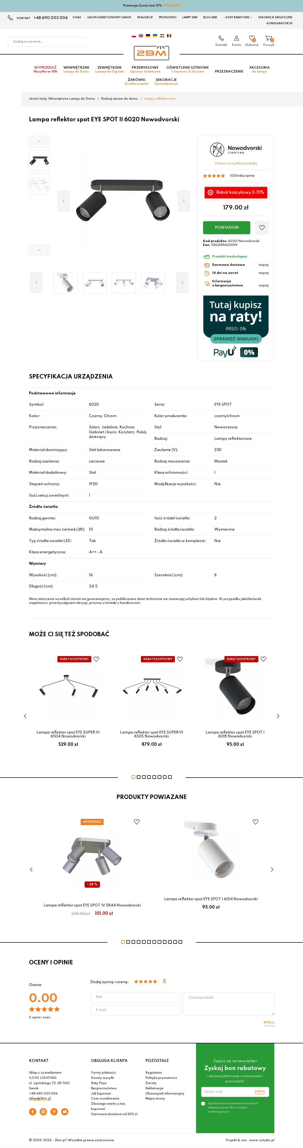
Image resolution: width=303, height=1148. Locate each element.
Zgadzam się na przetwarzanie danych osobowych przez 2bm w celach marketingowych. (233, 1107)
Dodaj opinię (244, 175)
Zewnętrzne (109, 69)
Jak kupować (101, 1093)
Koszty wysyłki (102, 1078)
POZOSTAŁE (157, 1061)
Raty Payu (99, 1083)
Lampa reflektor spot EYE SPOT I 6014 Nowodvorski (211, 899)
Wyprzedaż (45, 69)
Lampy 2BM (189, 17)
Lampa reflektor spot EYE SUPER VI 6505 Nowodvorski (151, 734)
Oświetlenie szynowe (188, 69)
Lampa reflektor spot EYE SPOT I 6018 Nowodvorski (235, 734)
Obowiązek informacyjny (164, 1093)
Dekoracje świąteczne (275, 17)
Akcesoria (259, 69)
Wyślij (269, 1022)
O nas (77, 17)
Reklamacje (154, 1088)
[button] (39, 142)
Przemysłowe (145, 69)
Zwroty (151, 1083)
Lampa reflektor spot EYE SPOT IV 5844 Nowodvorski (92, 905)
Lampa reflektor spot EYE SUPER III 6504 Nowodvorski (68, 734)
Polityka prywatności (161, 1078)
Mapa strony (155, 1098)
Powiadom (227, 228)
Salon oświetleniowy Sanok (109, 17)
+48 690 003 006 (51, 18)
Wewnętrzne (76, 69)
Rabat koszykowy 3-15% (240, 192)
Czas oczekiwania (105, 1098)
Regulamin (153, 1072)
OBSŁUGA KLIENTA (109, 1061)
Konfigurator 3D (280, 23)
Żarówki (136, 82)
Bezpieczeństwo (104, 1088)
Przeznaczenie (229, 71)
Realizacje (145, 17)
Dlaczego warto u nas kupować (108, 1106)
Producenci (167, 17)
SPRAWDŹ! (171, 5)
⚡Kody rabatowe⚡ (237, 17)
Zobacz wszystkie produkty (236, 163)
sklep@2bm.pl (40, 1098)
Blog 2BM (210, 17)
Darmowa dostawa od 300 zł (114, 1114)
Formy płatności (103, 1072)
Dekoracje (166, 82)
